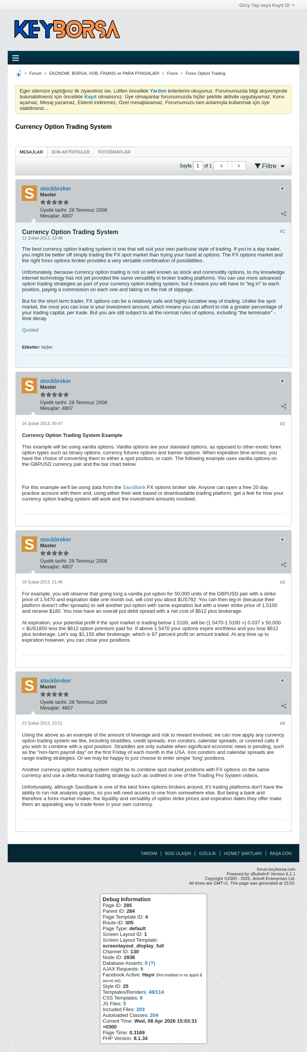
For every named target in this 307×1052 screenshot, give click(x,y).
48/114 (156, 992)
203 (140, 1009)
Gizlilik (207, 853)
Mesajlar (31, 152)
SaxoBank (134, 487)
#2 (282, 424)
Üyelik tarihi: (53, 210)
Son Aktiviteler (71, 152)
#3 (282, 582)
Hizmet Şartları (242, 853)
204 (154, 1015)
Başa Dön (281, 853)
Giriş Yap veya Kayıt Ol (267, 5)
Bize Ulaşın (178, 853)
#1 (282, 231)
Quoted (30, 330)
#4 (282, 723)
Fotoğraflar (114, 152)
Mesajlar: (50, 216)
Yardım (149, 853)
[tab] (31, 152)
